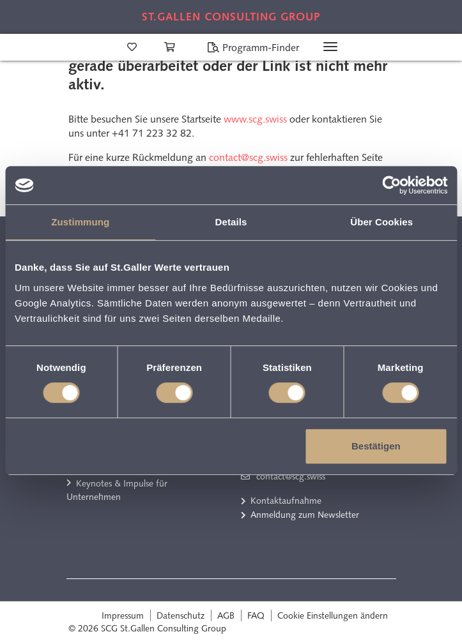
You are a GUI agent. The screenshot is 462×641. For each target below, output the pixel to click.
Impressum (123, 615)
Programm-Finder (253, 47)
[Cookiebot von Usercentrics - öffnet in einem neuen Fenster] (391, 185)
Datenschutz (180, 615)
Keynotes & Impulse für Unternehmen (116, 490)
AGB (226, 615)
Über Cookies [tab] (381, 221)
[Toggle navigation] (330, 46)
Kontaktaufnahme (285, 500)
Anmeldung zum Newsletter (304, 514)
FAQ (256, 615)
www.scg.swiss (255, 119)
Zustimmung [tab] (80, 221)
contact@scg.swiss (248, 157)
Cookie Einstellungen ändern (332, 615)
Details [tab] (231, 221)
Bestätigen (376, 446)
